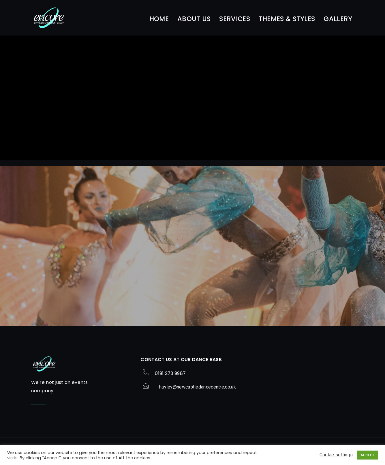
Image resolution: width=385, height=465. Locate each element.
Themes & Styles (287, 18)
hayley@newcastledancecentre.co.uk (197, 387)
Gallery (338, 18)
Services (234, 18)
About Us (194, 18)
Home (159, 18)
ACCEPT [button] (367, 455)
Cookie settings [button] (336, 454)
